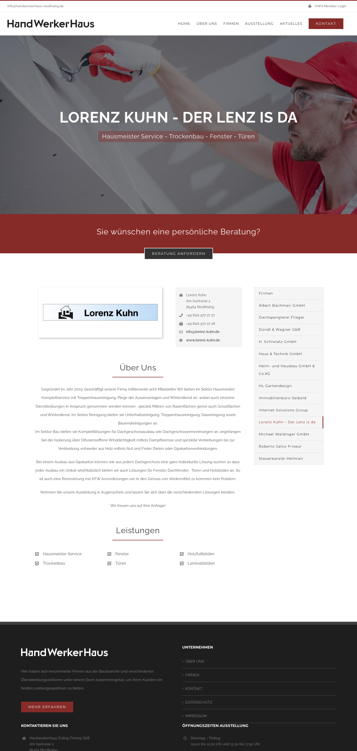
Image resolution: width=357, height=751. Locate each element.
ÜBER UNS (194, 661)
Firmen (266, 293)
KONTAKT (193, 688)
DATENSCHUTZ (198, 702)
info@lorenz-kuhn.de (202, 332)
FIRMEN (192, 675)
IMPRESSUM (196, 716)
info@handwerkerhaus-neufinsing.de (35, 6)
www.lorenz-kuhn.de (203, 340)
